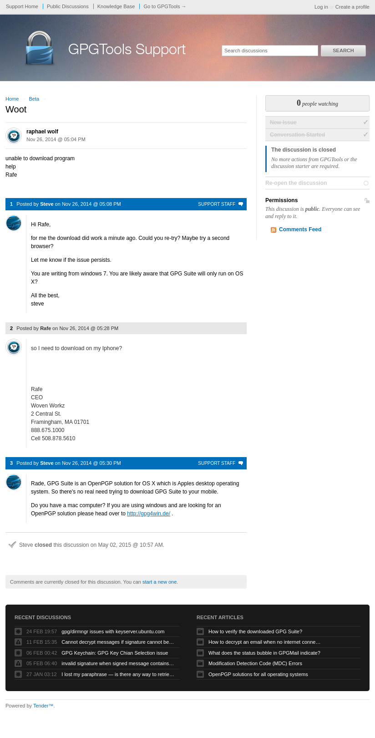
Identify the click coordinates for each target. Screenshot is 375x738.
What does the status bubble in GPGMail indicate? (264, 653)
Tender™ (43, 705)
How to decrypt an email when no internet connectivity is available (265, 642)
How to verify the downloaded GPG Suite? (255, 631)
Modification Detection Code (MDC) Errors (255, 663)
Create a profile (352, 7)
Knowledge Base (116, 6)
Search (343, 50)
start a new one (159, 582)
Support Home (22, 6)
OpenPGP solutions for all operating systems (258, 674)
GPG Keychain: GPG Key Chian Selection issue (114, 653)
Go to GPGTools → (164, 6)
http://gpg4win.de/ (148, 513)
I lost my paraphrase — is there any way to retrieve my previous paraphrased (118, 674)
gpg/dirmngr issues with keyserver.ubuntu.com (112, 631)
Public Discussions (68, 6)
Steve (46, 204)
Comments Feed (300, 229)
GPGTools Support (127, 51)
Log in (321, 7)
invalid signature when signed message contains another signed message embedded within (118, 663)
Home (12, 99)
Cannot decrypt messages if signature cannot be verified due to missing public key (118, 642)
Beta (34, 99)
